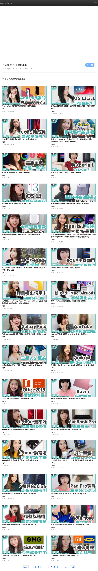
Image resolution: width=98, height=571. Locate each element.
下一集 (89, 65)
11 (66, 567)
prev (26, 567)
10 (61, 567)
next (72, 567)
